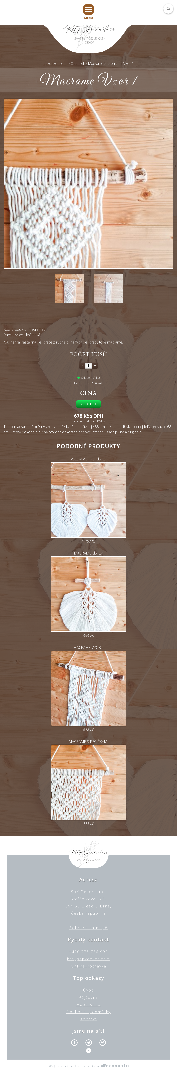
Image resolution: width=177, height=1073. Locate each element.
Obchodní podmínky (88, 1011)
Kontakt (88, 1019)
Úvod (88, 990)
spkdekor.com (55, 63)
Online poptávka (88, 966)
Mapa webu (88, 1004)
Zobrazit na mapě (88, 927)
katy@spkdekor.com (88, 958)
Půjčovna (88, 997)
